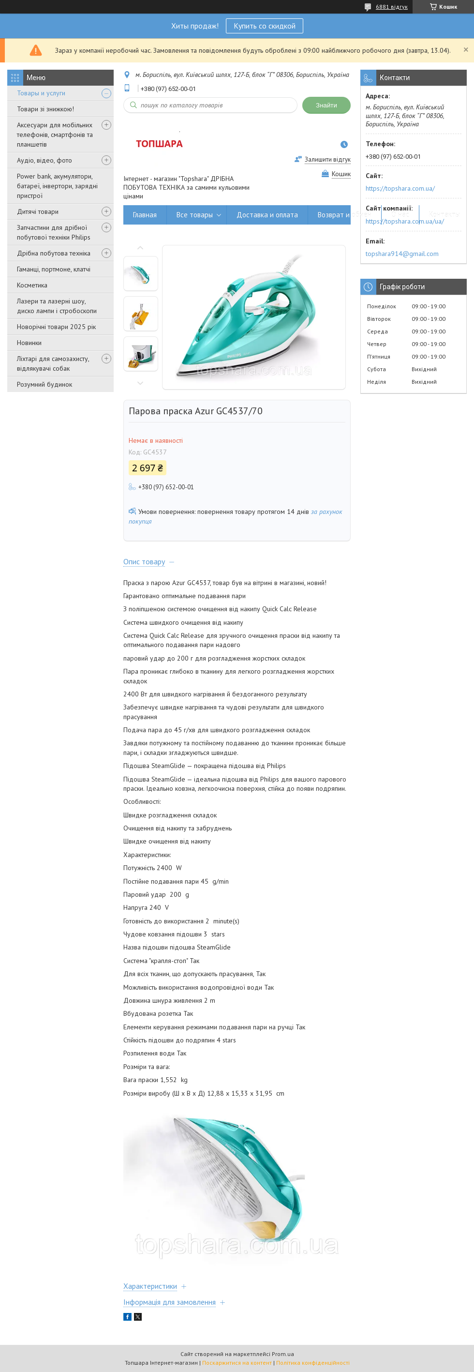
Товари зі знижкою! (45, 109)
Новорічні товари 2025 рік (56, 326)
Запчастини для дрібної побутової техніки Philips (53, 232)
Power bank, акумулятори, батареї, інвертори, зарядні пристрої (57, 186)
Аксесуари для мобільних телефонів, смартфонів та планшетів (55, 135)
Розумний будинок (44, 384)
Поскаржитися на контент (237, 1362)
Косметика (32, 285)
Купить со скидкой (265, 25)
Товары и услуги (41, 93)
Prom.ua (283, 1353)
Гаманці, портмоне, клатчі (53, 269)
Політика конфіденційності (313, 1362)
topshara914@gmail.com (402, 253)
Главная (145, 214)
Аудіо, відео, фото (44, 160)
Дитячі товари (38, 211)
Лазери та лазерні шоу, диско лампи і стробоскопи (57, 306)
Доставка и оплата (267, 214)
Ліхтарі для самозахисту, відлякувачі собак (53, 363)
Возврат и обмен (344, 214)
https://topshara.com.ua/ (400, 188)
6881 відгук (392, 6)
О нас (400, 214)
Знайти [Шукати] (326, 105)
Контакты (444, 214)
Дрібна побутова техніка (53, 253)
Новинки (29, 342)
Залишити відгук (328, 159)
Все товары (195, 214)
